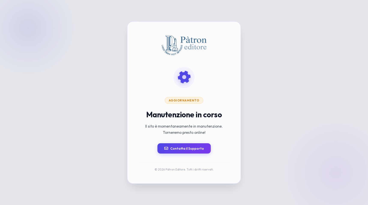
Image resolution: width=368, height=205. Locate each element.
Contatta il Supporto (184, 148)
